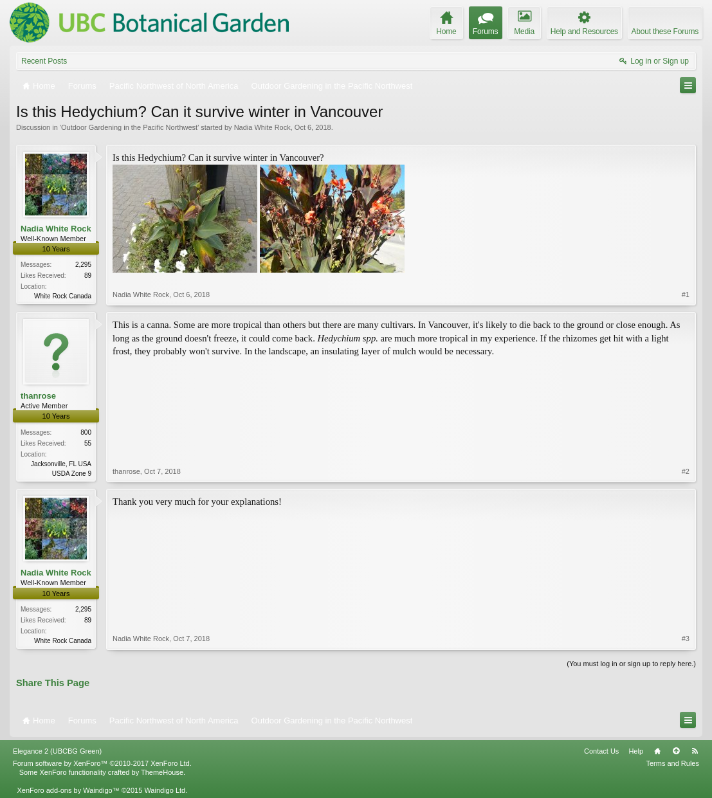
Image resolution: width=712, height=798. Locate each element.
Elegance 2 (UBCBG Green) (57, 751)
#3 (685, 638)
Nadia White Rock (262, 127)
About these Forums (665, 31)
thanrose (38, 396)
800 (85, 432)
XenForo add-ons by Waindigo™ (68, 790)
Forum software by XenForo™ (102, 763)
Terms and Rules (672, 763)
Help (635, 751)
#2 (685, 471)
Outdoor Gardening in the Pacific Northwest (129, 127)
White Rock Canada (62, 296)
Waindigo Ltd (164, 790)
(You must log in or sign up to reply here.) (631, 663)
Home (657, 751)
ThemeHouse (162, 772)
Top (675, 751)
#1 (685, 294)
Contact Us (601, 751)
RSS (694, 751)
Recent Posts (44, 61)
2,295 (83, 264)
